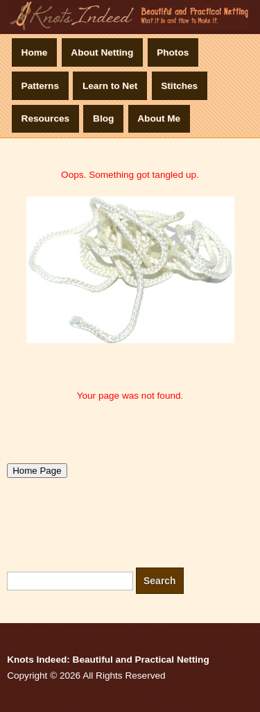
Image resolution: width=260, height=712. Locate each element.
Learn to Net (110, 86)
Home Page (36, 470)
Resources (45, 118)
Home (34, 52)
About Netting (102, 52)
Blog (103, 118)
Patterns (40, 86)
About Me (158, 118)
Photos (173, 52)
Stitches (179, 86)
